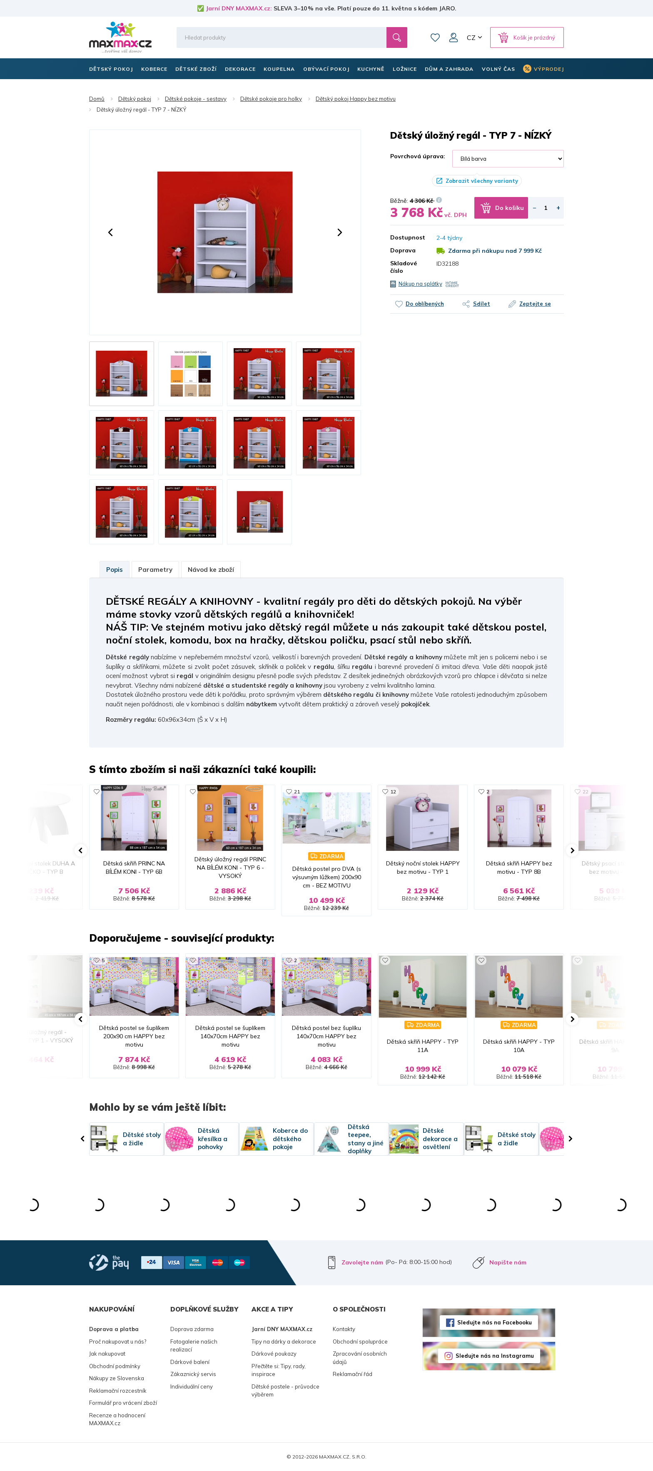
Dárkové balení (189, 1362)
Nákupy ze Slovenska (116, 1378)
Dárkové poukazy (274, 1353)
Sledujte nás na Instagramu (495, 1355)
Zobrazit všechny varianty (482, 180)
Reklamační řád (352, 1374)
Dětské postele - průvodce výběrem (285, 1390)
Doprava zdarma (192, 1329)
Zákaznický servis (193, 1374)
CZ (471, 37)
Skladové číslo (403, 266)
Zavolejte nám (362, 1262)
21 (297, 791)
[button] (110, 232)
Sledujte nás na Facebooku (494, 1322)
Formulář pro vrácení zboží (123, 1402)
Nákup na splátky (420, 283)
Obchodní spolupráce (360, 1341)
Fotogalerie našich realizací (193, 1345)
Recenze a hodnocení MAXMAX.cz (117, 1419)
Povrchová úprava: (417, 156)
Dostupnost (407, 237)
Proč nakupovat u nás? (117, 1341)
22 (585, 791)
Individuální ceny (191, 1386)
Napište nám (507, 1262)
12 (393, 791)
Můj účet (453, 37)
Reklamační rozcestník (118, 1390)
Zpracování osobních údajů (360, 1357)
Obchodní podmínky (114, 1366)
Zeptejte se (535, 303)
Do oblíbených (425, 303)
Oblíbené (435, 37)
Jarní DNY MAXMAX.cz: (239, 8)
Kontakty (344, 1329)
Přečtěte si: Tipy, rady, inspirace (279, 1370)
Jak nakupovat (107, 1353)
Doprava (403, 250)
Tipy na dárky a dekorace (284, 1341)
